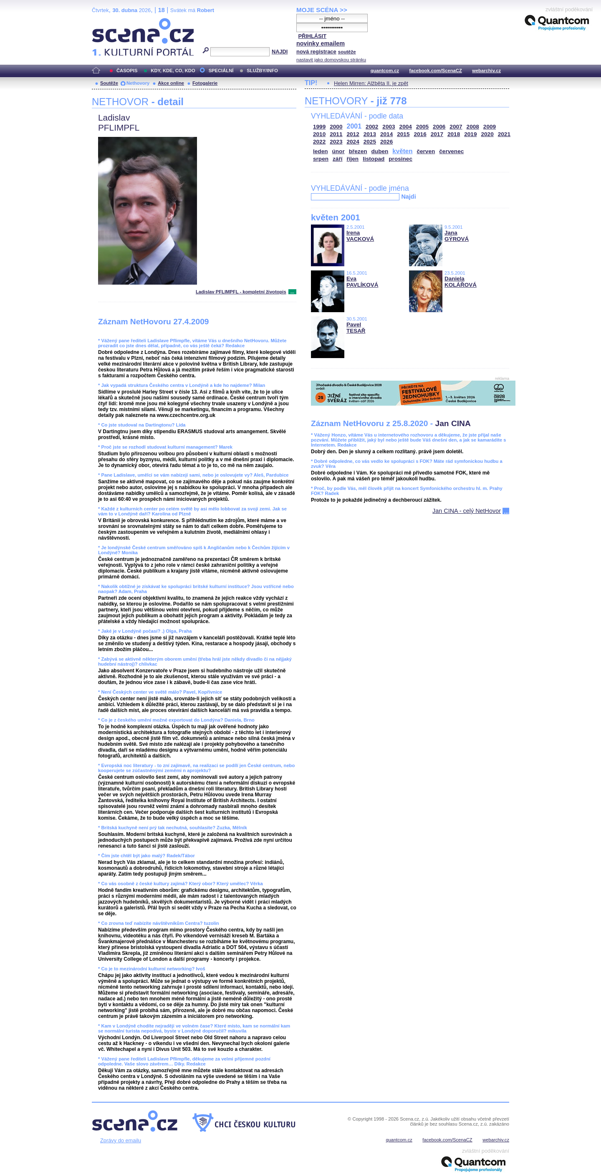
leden (320, 151)
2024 (353, 142)
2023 (336, 142)
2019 (470, 134)
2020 (487, 134)
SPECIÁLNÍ (221, 70)
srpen (320, 159)
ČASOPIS (126, 70)
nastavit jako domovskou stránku (331, 59)
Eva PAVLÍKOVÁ (362, 281)
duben (380, 151)
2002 (372, 127)
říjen (352, 159)
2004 (405, 127)
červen (426, 151)
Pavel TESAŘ (356, 327)
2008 (473, 127)
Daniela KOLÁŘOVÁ (460, 281)
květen (402, 150)
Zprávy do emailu (120, 1140)
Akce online (171, 83)
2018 (453, 134)
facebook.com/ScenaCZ (435, 70)
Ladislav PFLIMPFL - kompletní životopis (241, 291)
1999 (319, 127)
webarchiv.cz (486, 70)
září (337, 159)
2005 (422, 127)
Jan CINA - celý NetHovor (466, 510)
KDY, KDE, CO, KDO (173, 70)
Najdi (408, 196)
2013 (370, 134)
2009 (489, 127)
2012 (353, 134)
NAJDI (280, 51)
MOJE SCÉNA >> (321, 9)
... (292, 291)
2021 (504, 134)
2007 (455, 127)
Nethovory (137, 83)
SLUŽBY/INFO (262, 70)
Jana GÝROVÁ (456, 236)
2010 (319, 134)
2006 (439, 127)
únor (338, 151)
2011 (336, 134)
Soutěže (109, 83)
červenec (451, 151)
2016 (420, 134)
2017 (437, 134)
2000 (336, 127)
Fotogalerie (204, 83)
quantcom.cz (385, 70)
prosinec (400, 159)
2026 (386, 142)
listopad (373, 159)
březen (358, 151)
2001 (354, 126)
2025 (370, 142)
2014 (386, 134)
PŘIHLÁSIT (312, 36)
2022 (319, 142)
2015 (403, 134)
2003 (388, 127)
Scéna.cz (106, 21)
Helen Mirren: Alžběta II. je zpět (371, 83)
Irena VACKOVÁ (360, 236)
